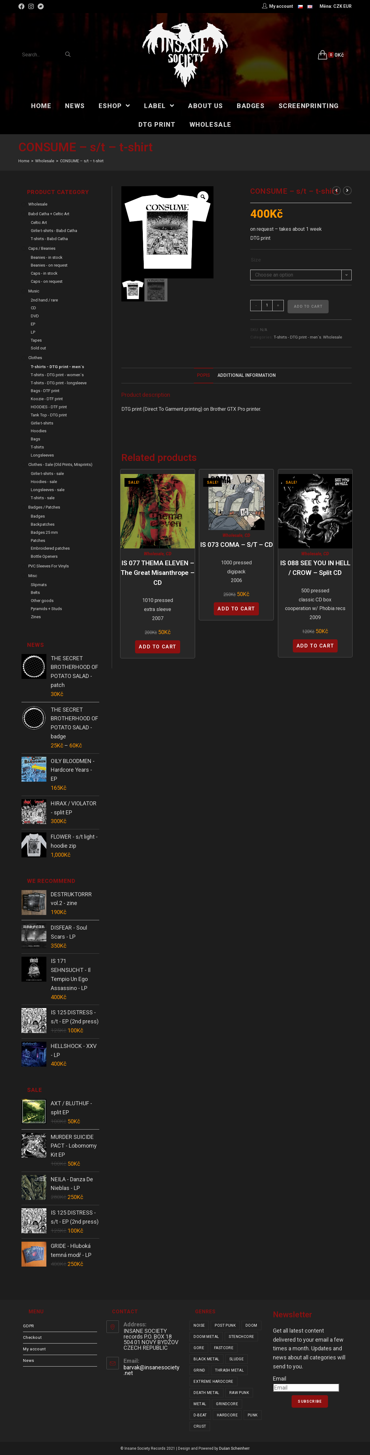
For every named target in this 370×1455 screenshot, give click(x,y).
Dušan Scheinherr (234, 1448)
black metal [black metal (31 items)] (206, 1359)
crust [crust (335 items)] (200, 1426)
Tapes (36, 340)
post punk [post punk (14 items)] (225, 1325)
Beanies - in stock (47, 257)
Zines (36, 616)
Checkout (32, 1337)
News (28, 1360)
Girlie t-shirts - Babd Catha (54, 230)
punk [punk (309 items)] (253, 1415)
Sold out (38, 348)
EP (33, 324)
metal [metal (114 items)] (200, 1404)
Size (256, 260)
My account (34, 1349)
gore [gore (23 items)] (199, 1348)
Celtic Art (39, 222)
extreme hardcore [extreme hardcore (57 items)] (213, 1381)
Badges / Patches (44, 507)
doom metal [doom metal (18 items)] (206, 1336)
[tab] (203, 375)
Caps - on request (47, 281)
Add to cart (308, 306)
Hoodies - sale (44, 481)
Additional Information (247, 375)
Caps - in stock (44, 273)
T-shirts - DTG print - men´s (297, 337)
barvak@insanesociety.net (152, 1370)
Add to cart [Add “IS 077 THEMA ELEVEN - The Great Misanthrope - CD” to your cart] (157, 647)
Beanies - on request (49, 265)
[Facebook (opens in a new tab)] (22, 6)
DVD (35, 316)
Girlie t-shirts (42, 423)
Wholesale (332, 337)
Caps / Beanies (41, 248)
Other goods (42, 600)
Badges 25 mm (44, 532)
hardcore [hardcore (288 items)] (227, 1415)
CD (168, 553)
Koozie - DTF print (47, 398)
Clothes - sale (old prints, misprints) (60, 464)
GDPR (28, 1326)
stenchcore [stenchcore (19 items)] (241, 1336)
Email (279, 1378)
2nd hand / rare (44, 300)
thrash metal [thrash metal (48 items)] (229, 1370)
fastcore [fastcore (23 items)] (223, 1348)
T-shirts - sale (42, 497)
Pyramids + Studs (46, 608)
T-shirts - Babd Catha (49, 238)
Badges (38, 516)
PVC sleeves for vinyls (48, 566)
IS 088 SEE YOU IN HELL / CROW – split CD (315, 568)
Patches (38, 540)
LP (33, 332)
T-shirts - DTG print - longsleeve (59, 383)
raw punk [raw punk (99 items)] (239, 1393)
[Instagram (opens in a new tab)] (31, 6)
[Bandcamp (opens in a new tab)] (41, 6)
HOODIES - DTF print (49, 407)
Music (33, 291)
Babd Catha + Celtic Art (48, 213)
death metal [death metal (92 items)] (206, 1393)
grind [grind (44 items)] (199, 1370)
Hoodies (38, 431)
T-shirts (37, 447)
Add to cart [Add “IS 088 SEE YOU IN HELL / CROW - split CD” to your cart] (315, 646)
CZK (337, 6)
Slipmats (39, 584)
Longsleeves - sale (47, 489)
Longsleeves (42, 455)
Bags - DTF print (45, 390)
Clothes (35, 357)
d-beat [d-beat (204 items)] (200, 1415)
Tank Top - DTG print (49, 415)
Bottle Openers (44, 556)
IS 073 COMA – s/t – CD (236, 544)
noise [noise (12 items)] (199, 1325)
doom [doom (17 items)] (251, 1325)
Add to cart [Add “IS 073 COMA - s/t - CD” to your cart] (236, 609)
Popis (203, 375)
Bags (35, 439)
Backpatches (42, 524)
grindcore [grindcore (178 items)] (227, 1404)
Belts (35, 592)
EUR (347, 6)
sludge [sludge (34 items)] (236, 1359)
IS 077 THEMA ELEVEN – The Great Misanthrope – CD (157, 572)
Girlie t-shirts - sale (47, 473)
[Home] (23, 161)
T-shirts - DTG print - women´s (57, 374)
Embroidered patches (50, 548)
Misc (32, 575)
